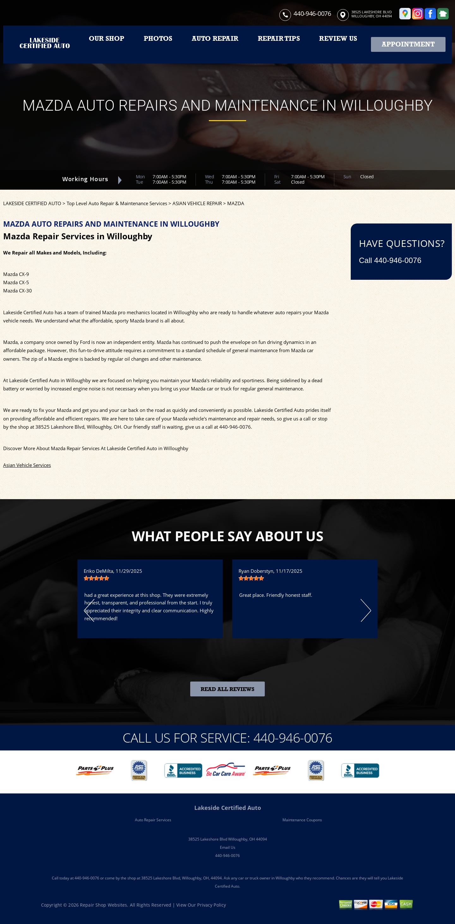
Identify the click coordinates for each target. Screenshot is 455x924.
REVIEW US (338, 38)
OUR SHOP (106, 38)
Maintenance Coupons (302, 820)
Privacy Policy (211, 905)
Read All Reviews (227, 689)
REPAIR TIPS (279, 38)
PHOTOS (158, 38)
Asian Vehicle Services (27, 465)
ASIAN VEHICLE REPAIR (197, 203)
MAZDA (235, 203)
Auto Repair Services (153, 820)
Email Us (227, 847)
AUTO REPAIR (215, 38)
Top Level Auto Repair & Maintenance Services (117, 203)
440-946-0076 (312, 13)
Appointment (408, 44)
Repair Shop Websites (103, 905)
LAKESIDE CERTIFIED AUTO (32, 203)
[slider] (96, 578)
